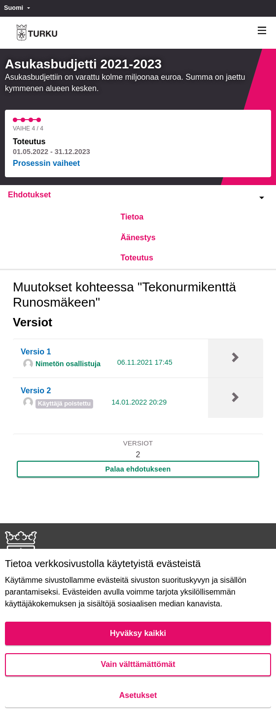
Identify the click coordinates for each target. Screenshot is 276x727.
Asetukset (138, 695)
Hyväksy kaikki (138, 633)
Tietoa (131, 217)
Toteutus (136, 257)
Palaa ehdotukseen (138, 469)
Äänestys (137, 237)
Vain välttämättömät (138, 664)
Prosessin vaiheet (46, 163)
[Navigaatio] (262, 31)
